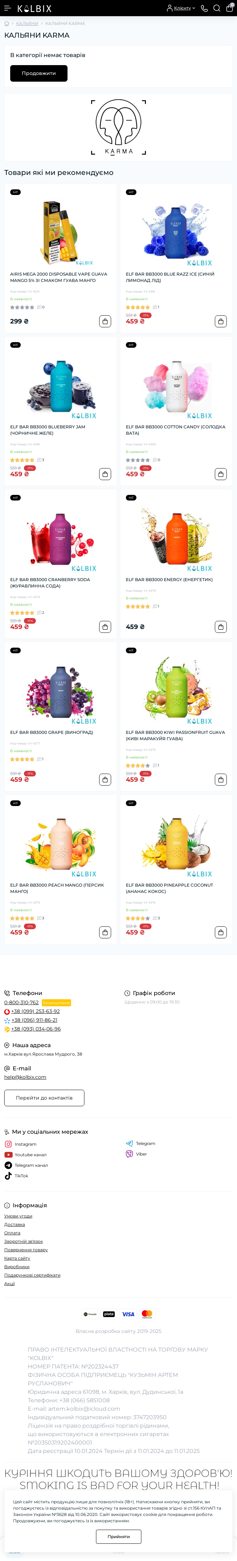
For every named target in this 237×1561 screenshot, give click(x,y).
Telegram (140, 1143)
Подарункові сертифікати (32, 1275)
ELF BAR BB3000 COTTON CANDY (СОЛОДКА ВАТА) (175, 430)
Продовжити (39, 73)
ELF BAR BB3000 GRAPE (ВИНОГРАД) (51, 732)
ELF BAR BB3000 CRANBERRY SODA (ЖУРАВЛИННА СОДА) (50, 582)
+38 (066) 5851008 (84, 1400)
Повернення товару (26, 1249)
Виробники (17, 1266)
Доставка (14, 1224)
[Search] (216, 8)
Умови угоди (18, 1216)
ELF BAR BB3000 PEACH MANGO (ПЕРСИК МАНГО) (57, 888)
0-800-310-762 (21, 1002)
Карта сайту (17, 1258)
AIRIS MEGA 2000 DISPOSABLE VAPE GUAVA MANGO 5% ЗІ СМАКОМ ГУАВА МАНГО (58, 277)
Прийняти (119, 1536)
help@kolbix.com (25, 1077)
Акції (9, 1283)
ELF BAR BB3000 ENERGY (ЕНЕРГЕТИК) (169, 579)
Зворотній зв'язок (23, 1241)
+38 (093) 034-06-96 (36, 1029)
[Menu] (7, 8)
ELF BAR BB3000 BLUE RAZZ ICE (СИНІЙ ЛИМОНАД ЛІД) (170, 277)
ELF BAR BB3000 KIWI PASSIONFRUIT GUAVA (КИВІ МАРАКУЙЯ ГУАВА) (175, 735)
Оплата (12, 1232)
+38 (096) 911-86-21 (34, 1020)
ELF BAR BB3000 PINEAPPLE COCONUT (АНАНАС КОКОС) (169, 888)
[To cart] (105, 321)
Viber (136, 1154)
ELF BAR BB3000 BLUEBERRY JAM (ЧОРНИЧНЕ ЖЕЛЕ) (47, 430)
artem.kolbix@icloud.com (84, 1408)
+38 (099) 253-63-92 (35, 1011)
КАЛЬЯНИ (27, 23)
